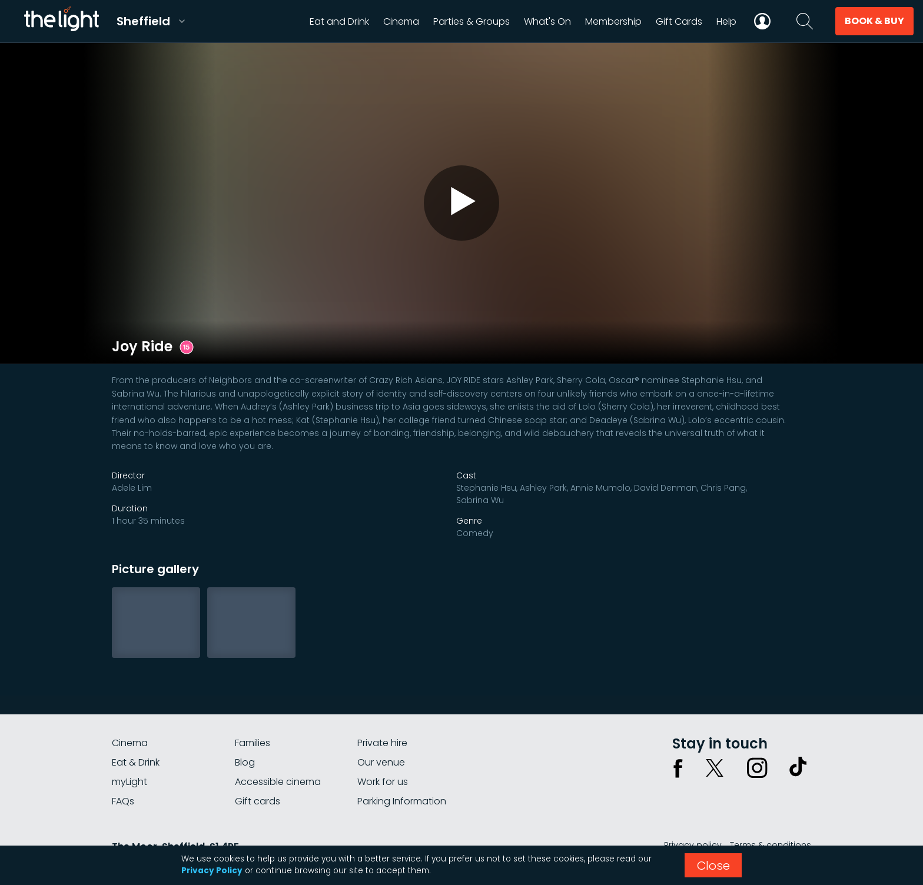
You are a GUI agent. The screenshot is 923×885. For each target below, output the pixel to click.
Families (252, 743)
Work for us (382, 781)
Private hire (382, 743)
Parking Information (401, 801)
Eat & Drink (136, 762)
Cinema (130, 743)
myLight (129, 781)
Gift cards (257, 801)
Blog (245, 762)
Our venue (381, 762)
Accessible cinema (278, 781)
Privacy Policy (212, 870)
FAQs (123, 801)
